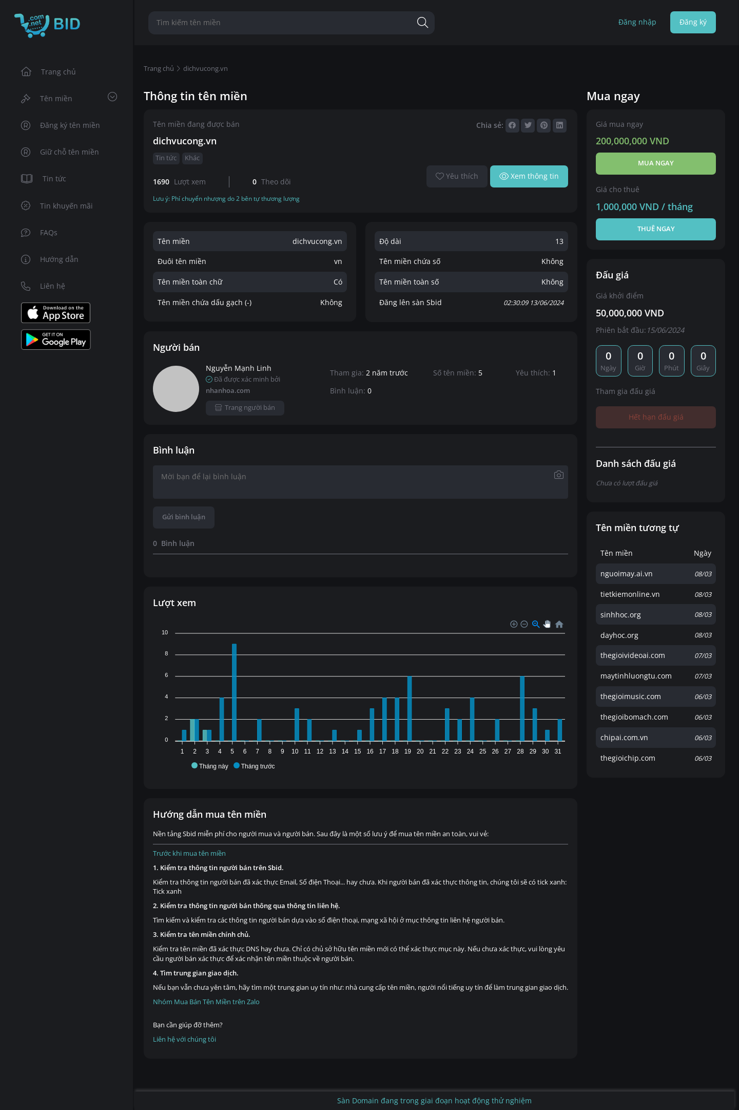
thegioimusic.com (630, 696)
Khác (192, 158)
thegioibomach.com (634, 717)
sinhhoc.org (620, 614)
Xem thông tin (529, 176)
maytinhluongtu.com (636, 676)
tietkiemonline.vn (630, 594)
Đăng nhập (637, 22)
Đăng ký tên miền (61, 125)
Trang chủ (48, 72)
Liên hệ (43, 286)
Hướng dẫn (50, 259)
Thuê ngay (656, 228)
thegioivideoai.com (632, 655)
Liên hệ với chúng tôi (184, 1039)
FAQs (39, 232)
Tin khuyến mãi (57, 206)
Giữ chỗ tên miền (60, 152)
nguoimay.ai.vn (626, 573)
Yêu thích (457, 176)
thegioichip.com (627, 758)
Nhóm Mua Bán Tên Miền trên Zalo (206, 1002)
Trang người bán (245, 407)
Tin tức (44, 178)
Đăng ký (693, 22)
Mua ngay (656, 163)
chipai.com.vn (624, 737)
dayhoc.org (619, 635)
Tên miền (69, 97)
